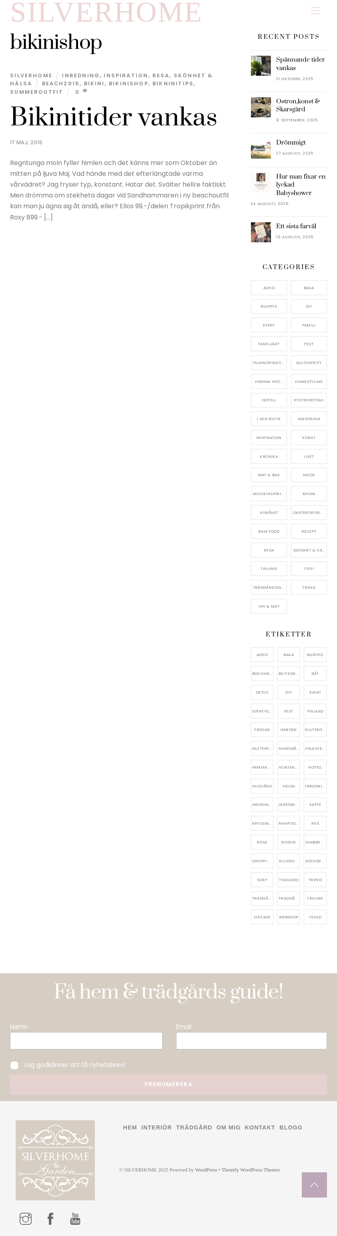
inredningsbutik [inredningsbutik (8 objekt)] (262, 804)
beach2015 (61, 84)
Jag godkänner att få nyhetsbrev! (67, 1065)
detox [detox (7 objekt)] (262, 692)
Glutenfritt (309, 363)
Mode (309, 475)
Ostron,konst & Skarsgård (298, 106)
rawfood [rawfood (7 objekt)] (289, 823)
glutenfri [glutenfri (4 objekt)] (315, 730)
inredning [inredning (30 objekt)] (315, 786)
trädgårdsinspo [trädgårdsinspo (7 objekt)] (289, 898)
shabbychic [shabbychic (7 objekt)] (315, 842)
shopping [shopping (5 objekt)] (262, 861)
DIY (309, 306)
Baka (309, 288)
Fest (308, 344)
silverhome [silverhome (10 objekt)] (289, 861)
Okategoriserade (310, 512)
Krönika (269, 456)
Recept (308, 531)
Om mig (229, 1128)
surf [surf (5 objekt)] (262, 880)
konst (308, 438)
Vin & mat (269, 606)
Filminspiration (270, 363)
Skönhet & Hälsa (310, 550)
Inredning (81, 75)
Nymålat (269, 512)
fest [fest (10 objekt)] (288, 711)
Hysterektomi (309, 400)
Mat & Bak (269, 475)
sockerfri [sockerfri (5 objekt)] (315, 861)
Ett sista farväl (296, 227)
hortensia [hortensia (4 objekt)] (289, 767)
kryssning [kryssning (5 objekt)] (262, 823)
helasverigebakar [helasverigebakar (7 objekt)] (315, 748)
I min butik (269, 419)
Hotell (269, 400)
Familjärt (268, 344)
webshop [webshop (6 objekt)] (289, 917)
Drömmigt (291, 143)
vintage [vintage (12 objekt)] (262, 917)
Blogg (291, 1128)
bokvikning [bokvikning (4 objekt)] (262, 673)
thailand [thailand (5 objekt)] (288, 880)
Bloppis (269, 306)
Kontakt (260, 1128)
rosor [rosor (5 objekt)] (288, 842)
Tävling (269, 569)
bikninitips (173, 84)
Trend (308, 587)
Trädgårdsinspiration (270, 587)
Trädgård (194, 1128)
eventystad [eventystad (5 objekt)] (262, 711)
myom (309, 494)
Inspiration (126, 75)
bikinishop (128, 84)
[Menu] (315, 11)
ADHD (269, 288)
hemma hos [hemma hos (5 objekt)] (262, 767)
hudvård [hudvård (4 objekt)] (262, 786)
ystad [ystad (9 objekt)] (315, 917)
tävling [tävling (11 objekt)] (315, 898)
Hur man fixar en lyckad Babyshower (301, 185)
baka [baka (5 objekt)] (288, 655)
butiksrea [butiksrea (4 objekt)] (289, 673)
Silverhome (31, 75)
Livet (309, 456)
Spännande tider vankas (300, 64)
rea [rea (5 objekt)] (315, 823)
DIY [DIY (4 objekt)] (288, 692)
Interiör (156, 1128)
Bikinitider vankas (113, 118)
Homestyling (309, 381)
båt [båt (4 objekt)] (315, 673)
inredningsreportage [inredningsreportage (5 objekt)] (289, 804)
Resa (161, 75)
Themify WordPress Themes (250, 1170)
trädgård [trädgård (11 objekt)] (262, 898)
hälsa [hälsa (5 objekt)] (289, 786)
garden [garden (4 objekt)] (289, 730)
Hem (130, 1128)
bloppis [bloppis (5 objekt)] (315, 655)
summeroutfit (36, 92)
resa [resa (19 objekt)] (262, 842)
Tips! (309, 569)
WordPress (206, 1170)
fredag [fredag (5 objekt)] (262, 730)
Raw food (269, 531)
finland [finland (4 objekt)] (315, 711)
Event (269, 325)
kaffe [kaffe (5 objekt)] (315, 804)
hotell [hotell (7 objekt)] (315, 767)
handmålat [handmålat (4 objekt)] (289, 748)
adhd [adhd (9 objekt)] (262, 655)
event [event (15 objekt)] (315, 692)
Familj (309, 325)
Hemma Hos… (269, 381)
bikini (94, 84)
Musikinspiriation (270, 494)
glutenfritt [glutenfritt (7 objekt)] (262, 748)
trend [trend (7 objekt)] (315, 880)
